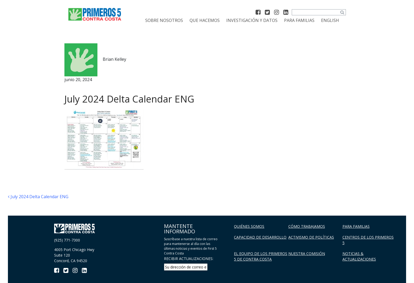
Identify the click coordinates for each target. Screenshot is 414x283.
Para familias (299, 20)
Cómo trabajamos (306, 226)
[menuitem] (330, 20)
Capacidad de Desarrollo (260, 237)
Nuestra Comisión (306, 253)
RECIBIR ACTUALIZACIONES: (188, 258)
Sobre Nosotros (164, 20)
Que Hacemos (205, 20)
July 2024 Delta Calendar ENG (38, 197)
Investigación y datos (251, 20)
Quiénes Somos (249, 226)
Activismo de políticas (311, 237)
